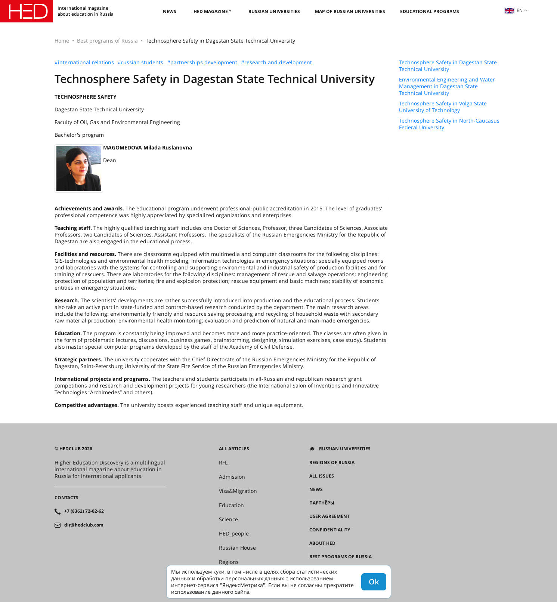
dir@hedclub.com (83, 525)
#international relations (84, 62)
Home (62, 40)
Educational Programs (429, 11)
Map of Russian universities (350, 11)
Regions (229, 562)
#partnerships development (202, 62)
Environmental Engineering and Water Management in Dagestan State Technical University (447, 86)
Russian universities (274, 11)
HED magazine (211, 11)
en (514, 10)
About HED (322, 543)
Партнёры (321, 503)
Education (231, 505)
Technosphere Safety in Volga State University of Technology (443, 107)
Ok (374, 582)
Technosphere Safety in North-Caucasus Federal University (449, 124)
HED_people (234, 533)
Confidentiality (329, 530)
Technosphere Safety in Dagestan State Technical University (448, 65)
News (169, 11)
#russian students (140, 62)
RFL (223, 462)
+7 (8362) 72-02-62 (84, 511)
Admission (232, 476)
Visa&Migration (238, 491)
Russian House (237, 547)
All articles (234, 449)
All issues (321, 476)
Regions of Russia (332, 463)
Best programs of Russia (107, 40)
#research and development (276, 62)
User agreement (329, 516)
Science (228, 519)
